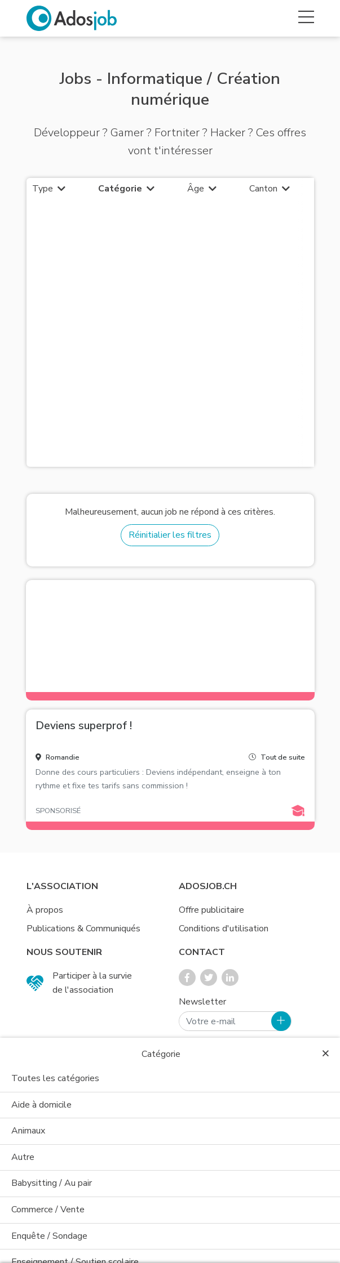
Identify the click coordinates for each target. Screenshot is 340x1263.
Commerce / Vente (48, 1209)
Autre (22, 1157)
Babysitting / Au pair (51, 1183)
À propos (45, 910)
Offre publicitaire (211, 910)
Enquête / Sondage (49, 1236)
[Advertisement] (170, 340)
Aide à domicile (41, 1105)
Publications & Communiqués (83, 928)
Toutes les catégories (55, 1078)
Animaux (28, 1130)
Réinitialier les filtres (170, 535)
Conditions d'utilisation (223, 928)
